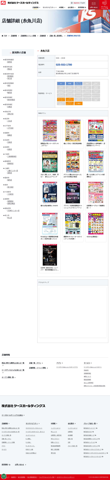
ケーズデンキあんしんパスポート (93, 367)
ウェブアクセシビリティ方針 (46, 477)
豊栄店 (9, 69)
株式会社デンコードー (90, 428)
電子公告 (53, 453)
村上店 (9, 218)
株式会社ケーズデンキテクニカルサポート (96, 453)
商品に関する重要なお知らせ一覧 (10, 428)
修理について (87, 376)
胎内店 (9, 180)
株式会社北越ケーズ (90, 435)
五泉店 (9, 142)
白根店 (9, 107)
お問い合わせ (20, 464)
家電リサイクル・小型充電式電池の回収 (94, 385)
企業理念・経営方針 (56, 435)
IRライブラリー (55, 438)
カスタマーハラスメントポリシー (65, 477)
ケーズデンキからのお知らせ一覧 (10, 431)
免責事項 (13, 477)
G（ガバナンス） (30, 445)
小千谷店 (10, 128)
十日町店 (10, 194)
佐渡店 (9, 149)
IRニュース (54, 431)
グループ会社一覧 (72, 445)
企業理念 (70, 431)
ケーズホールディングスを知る (13, 415)
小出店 (9, 121)
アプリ (60, 363)
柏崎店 (9, 135)
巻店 (8, 85)
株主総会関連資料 (55, 445)
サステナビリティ (33, 423)
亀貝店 (9, 92)
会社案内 (72, 423)
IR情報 (54, 423)
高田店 (9, 173)
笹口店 (9, 78)
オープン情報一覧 (9, 377)
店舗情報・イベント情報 (38, 368)
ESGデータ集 (29, 449)
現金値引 (86, 370)
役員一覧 (70, 438)
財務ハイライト (55, 442)
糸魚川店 (10, 114)
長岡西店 (10, 201)
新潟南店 (10, 76)
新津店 (9, 62)
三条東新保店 (11, 156)
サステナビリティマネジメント (34, 428)
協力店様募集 (21, 477)
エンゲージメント (30, 435)
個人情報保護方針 (32, 477)
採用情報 (6, 464)
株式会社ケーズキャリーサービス (93, 456)
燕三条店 (10, 187)
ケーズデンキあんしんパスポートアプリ (67, 367)
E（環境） (28, 438)
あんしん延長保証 (88, 382)
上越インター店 (12, 170)
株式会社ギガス (89, 431)
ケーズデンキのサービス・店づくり (35, 431)
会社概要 (70, 435)
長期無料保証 (87, 373)
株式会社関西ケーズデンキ (92, 438)
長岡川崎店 (11, 203)
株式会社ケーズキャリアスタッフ (93, 449)
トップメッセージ (55, 428)
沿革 (69, 442)
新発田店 (10, 163)
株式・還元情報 (55, 449)
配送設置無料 (87, 379)
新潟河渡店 (11, 99)
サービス (88, 363)
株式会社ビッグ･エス (90, 442)
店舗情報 (6, 423)
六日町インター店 (13, 210)
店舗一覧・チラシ (36, 363)
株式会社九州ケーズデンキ (92, 445)
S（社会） (28, 442)
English (83, 3)
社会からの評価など (31, 453)
